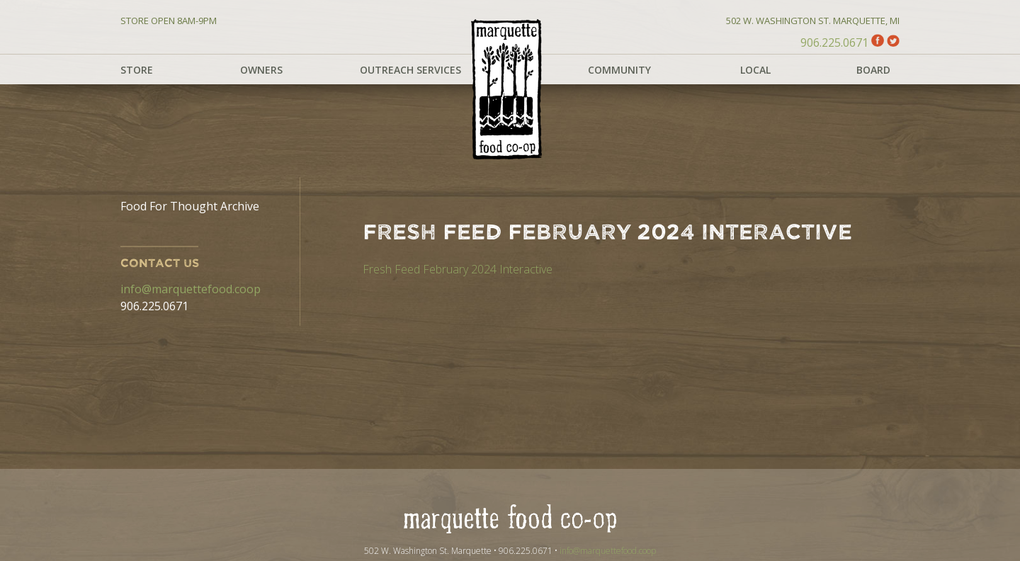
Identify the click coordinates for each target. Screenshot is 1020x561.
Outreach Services (410, 69)
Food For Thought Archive (189, 206)
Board (873, 69)
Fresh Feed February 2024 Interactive (457, 269)
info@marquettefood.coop (190, 289)
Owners (261, 69)
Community (619, 69)
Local (755, 69)
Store (136, 69)
